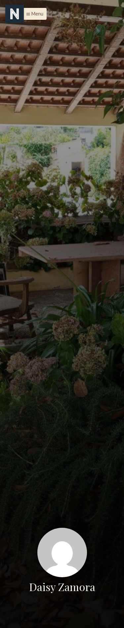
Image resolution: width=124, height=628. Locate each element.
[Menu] (14, 14)
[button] (33, 14)
